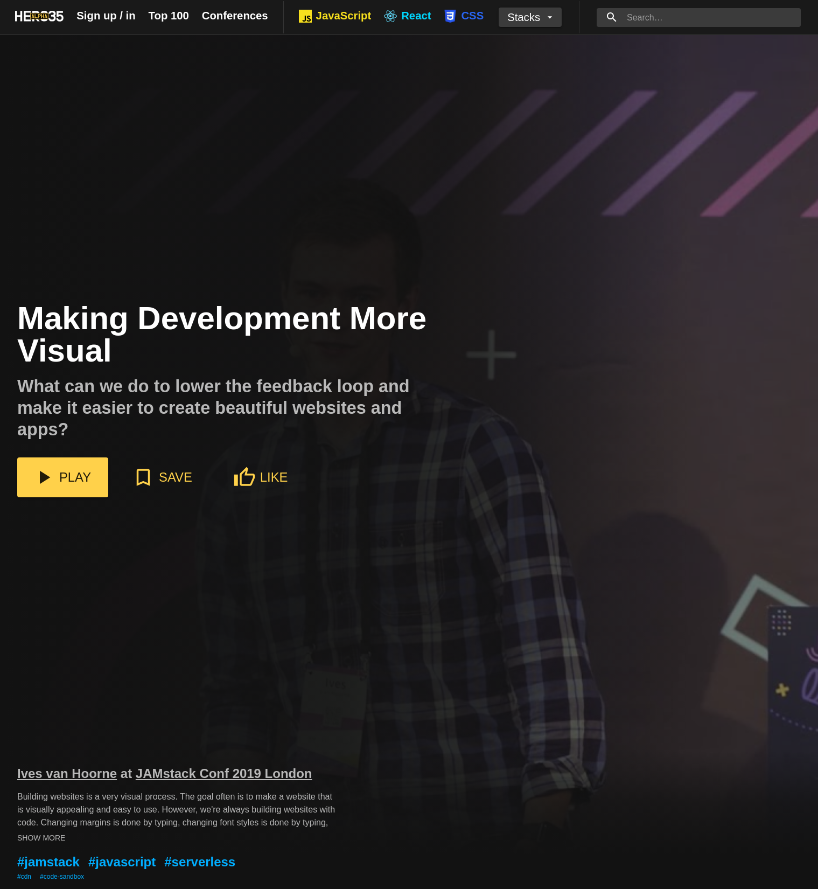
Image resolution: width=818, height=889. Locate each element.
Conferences (235, 16)
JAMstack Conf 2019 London (224, 773)
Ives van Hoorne (67, 773)
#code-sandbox (62, 876)
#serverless (199, 862)
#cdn (24, 876)
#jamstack (48, 862)
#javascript (122, 862)
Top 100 (169, 16)
